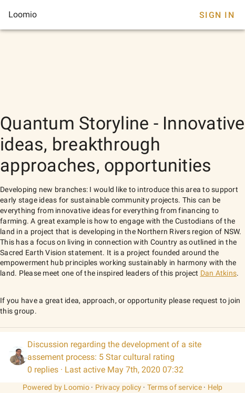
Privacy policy (118, 387)
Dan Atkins (218, 273)
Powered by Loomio (56, 387)
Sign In (216, 15)
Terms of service (174, 387)
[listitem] (122, 357)
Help (215, 387)
